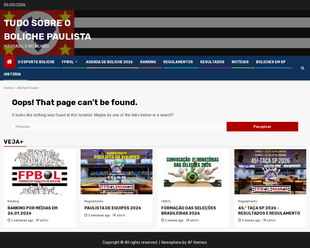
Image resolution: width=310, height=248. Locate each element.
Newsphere (171, 242)
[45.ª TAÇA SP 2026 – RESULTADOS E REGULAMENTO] (270, 171)
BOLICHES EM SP (271, 62)
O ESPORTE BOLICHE (36, 62)
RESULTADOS (212, 62)
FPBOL (68, 62)
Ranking (13, 201)
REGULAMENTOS (178, 62)
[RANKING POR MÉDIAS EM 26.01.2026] (40, 171)
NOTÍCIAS (240, 62)
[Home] (9, 62)
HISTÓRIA (12, 74)
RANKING (148, 62)
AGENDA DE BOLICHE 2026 (109, 62)
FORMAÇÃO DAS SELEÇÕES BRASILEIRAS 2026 (188, 211)
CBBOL (166, 201)
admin (44, 220)
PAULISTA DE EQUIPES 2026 (112, 208)
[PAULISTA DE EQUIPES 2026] (116, 171)
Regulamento (93, 201)
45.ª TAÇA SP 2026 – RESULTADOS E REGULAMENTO (269, 211)
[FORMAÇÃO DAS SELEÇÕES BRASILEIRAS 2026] (193, 171)
